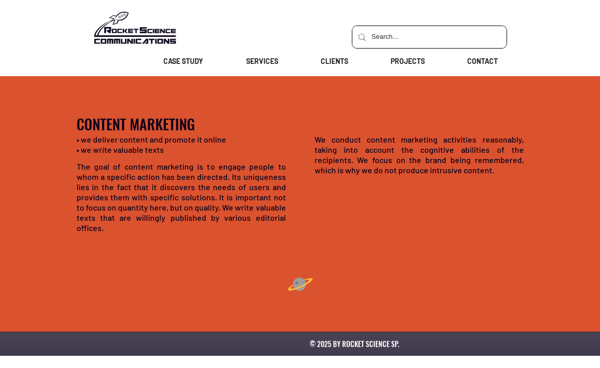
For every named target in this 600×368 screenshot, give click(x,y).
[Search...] (428, 37)
